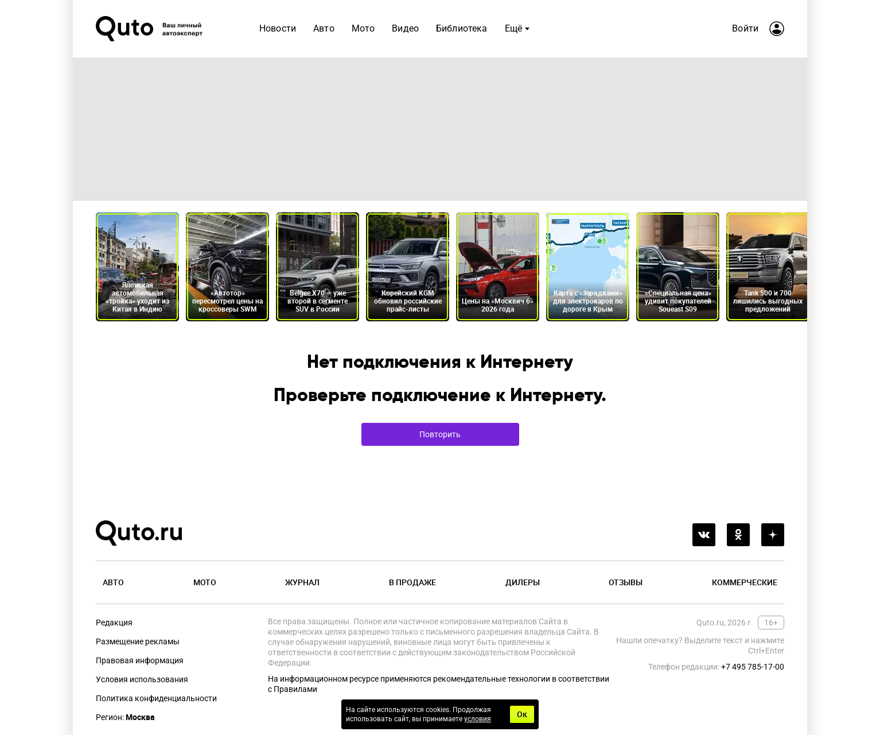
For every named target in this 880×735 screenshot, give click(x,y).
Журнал (302, 582)
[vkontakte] (703, 534)
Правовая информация (140, 660)
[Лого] (150, 28)
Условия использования (142, 679)
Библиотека (462, 28)
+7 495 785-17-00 (752, 666)
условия (477, 719)
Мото (363, 28)
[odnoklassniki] (738, 534)
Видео (405, 28)
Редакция (114, 622)
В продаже (412, 582)
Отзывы (626, 582)
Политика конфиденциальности (156, 698)
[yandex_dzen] (772, 534)
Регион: (125, 717)
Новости (277, 28)
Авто (323, 28)
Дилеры (522, 582)
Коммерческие (744, 582)
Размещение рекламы (138, 641)
